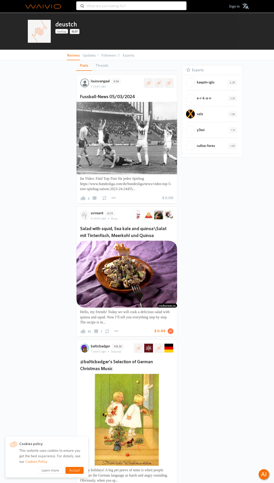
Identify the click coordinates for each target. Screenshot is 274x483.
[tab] (84, 65)
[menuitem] (234, 6)
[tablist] (126, 65)
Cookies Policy (36, 461)
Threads (102, 65)
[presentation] (39, 31)
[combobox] (131, 3)
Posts (84, 65)
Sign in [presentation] (234, 6)
